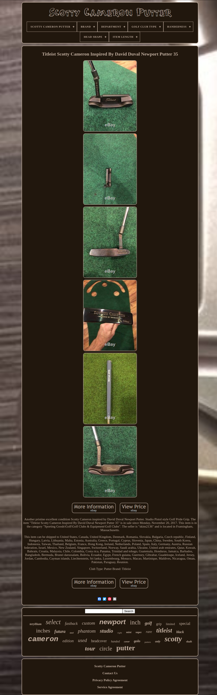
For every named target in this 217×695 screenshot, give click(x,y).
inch (135, 622)
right (119, 632)
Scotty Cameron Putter (110, 666)
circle (105, 648)
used (82, 640)
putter (125, 648)
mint (128, 632)
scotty (173, 639)
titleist (164, 630)
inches (43, 631)
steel (72, 633)
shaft (189, 641)
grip (159, 624)
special (184, 623)
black (180, 632)
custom (88, 623)
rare (149, 632)
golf (148, 623)
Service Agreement (110, 687)
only (157, 641)
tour (90, 648)
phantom (87, 631)
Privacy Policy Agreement (110, 680)
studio (106, 631)
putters (148, 642)
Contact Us (109, 673)
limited (170, 624)
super (139, 632)
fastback (71, 623)
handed (115, 641)
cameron (43, 639)
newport (112, 622)
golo (137, 641)
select (53, 622)
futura (59, 631)
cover (127, 641)
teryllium (36, 624)
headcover (99, 641)
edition (68, 641)
